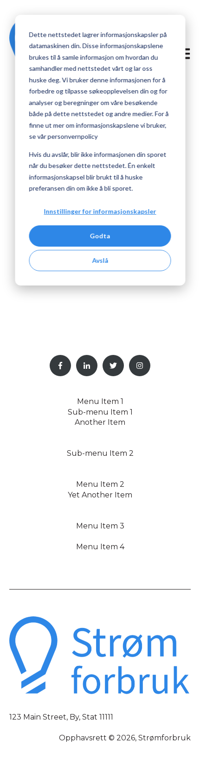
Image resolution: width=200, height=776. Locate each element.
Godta (100, 236)
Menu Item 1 (100, 401)
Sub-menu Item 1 (100, 412)
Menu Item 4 (100, 546)
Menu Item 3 (100, 525)
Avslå (100, 260)
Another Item (100, 422)
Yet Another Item (100, 494)
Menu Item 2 (100, 484)
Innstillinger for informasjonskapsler (100, 211)
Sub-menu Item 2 (100, 453)
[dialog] (100, 150)
